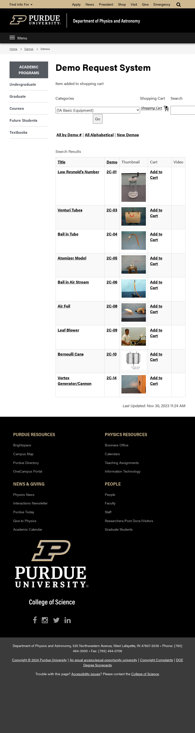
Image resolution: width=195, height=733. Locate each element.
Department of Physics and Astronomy (106, 21)
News (90, 4)
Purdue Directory (26, 462)
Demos (28, 49)
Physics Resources (126, 434)
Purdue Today (23, 511)
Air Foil (64, 306)
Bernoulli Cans (71, 354)
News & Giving (28, 483)
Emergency (161, 4)
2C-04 (112, 234)
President (106, 4)
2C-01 (112, 171)
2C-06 (112, 282)
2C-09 (112, 330)
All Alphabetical (99, 134)
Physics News (23, 494)
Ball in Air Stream (73, 282)
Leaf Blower (68, 330)
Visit (134, 4)
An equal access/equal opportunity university (103, 659)
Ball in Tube (68, 234)
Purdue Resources (34, 434)
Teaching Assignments (122, 462)
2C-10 (112, 354)
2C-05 (112, 258)
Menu (18, 38)
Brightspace (22, 444)
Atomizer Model (72, 258)
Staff (108, 511)
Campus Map (23, 453)
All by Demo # (69, 134)
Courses (17, 108)
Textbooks (18, 132)
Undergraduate (23, 84)
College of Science (145, 673)
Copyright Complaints (156, 659)
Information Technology (123, 471)
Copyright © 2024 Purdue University (39, 659)
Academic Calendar (27, 529)
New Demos (128, 134)
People (113, 483)
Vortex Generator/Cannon (74, 380)
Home (13, 49)
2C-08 (112, 306)
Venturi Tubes (70, 210)
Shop (122, 4)
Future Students (23, 120)
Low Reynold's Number (78, 171)
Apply (76, 4)
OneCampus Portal (27, 471)
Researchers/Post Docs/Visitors (129, 520)
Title (61, 162)
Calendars (112, 453)
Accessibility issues (85, 673)
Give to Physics (24, 520)
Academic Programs (29, 69)
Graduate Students (119, 529)
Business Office (116, 444)
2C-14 (112, 377)
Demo (112, 162)
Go (97, 119)
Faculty (110, 503)
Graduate (18, 96)
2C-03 (112, 210)
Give (145, 4)
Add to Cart (156, 174)
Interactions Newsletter (30, 503)
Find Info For (21, 4)
